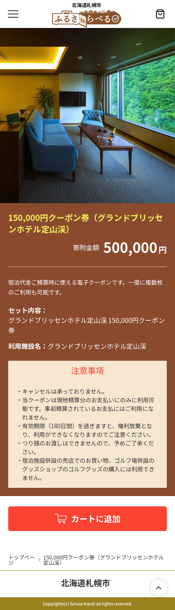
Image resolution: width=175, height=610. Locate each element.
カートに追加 (95, 518)
